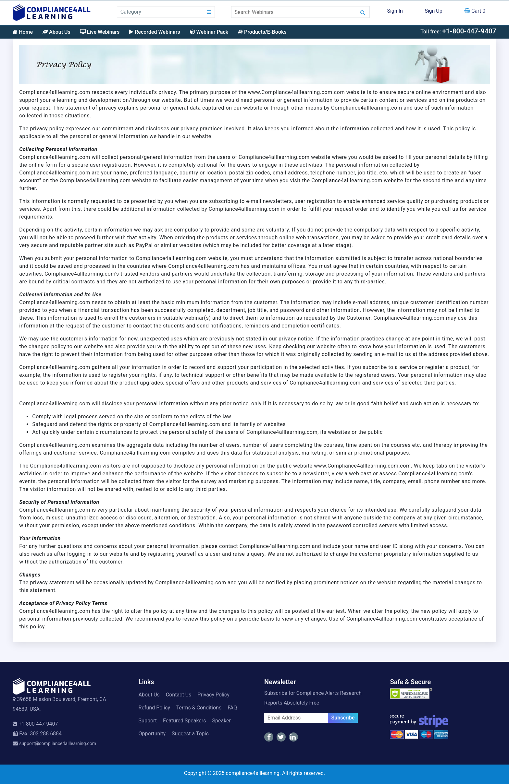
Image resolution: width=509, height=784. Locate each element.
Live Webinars (99, 32)
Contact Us (179, 695)
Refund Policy (154, 708)
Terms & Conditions (199, 708)
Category (130, 12)
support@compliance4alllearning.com (57, 743)
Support (148, 721)
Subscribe (342, 718)
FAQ (232, 708)
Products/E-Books (262, 32)
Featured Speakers (184, 721)
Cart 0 (474, 11)
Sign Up (433, 11)
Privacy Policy (213, 695)
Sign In (395, 11)
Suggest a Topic (190, 734)
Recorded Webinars (154, 32)
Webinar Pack (209, 32)
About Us (56, 32)
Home (23, 32)
